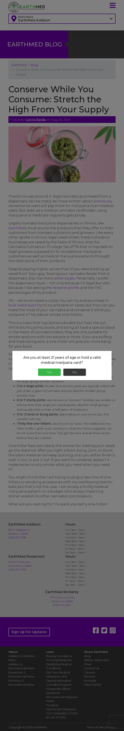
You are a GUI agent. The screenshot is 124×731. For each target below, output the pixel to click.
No (74, 372)
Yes (49, 372)
